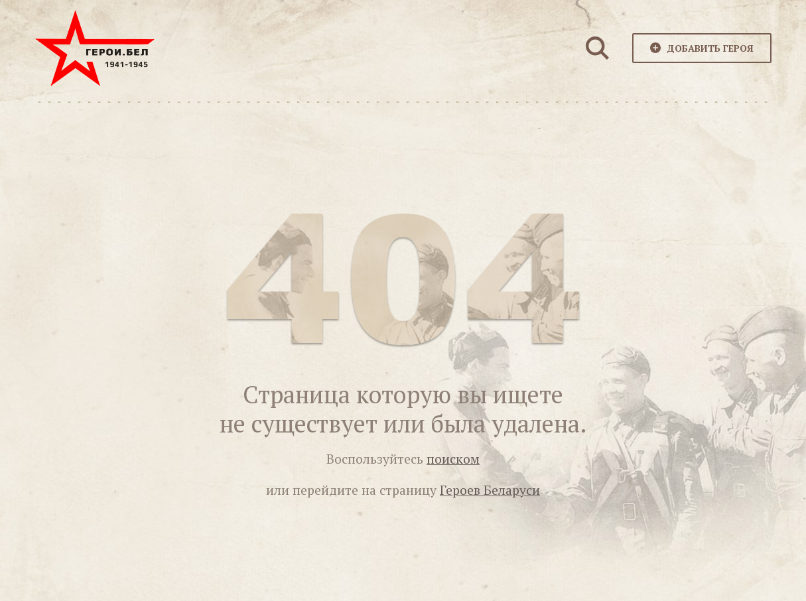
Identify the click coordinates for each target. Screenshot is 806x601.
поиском (453, 459)
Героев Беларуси (490, 490)
